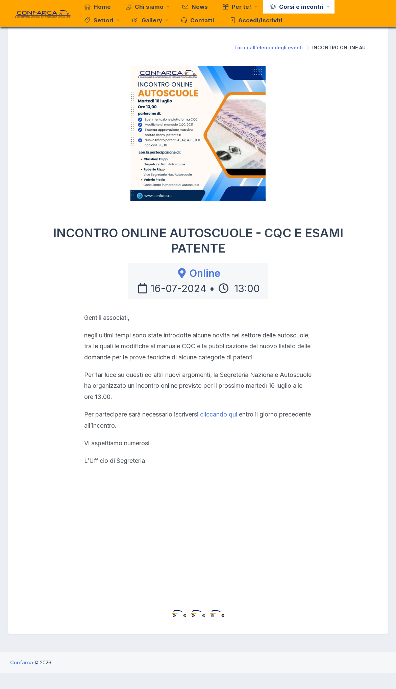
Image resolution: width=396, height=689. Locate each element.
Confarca (22, 662)
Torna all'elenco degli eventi (268, 47)
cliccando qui (218, 414)
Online (198, 273)
